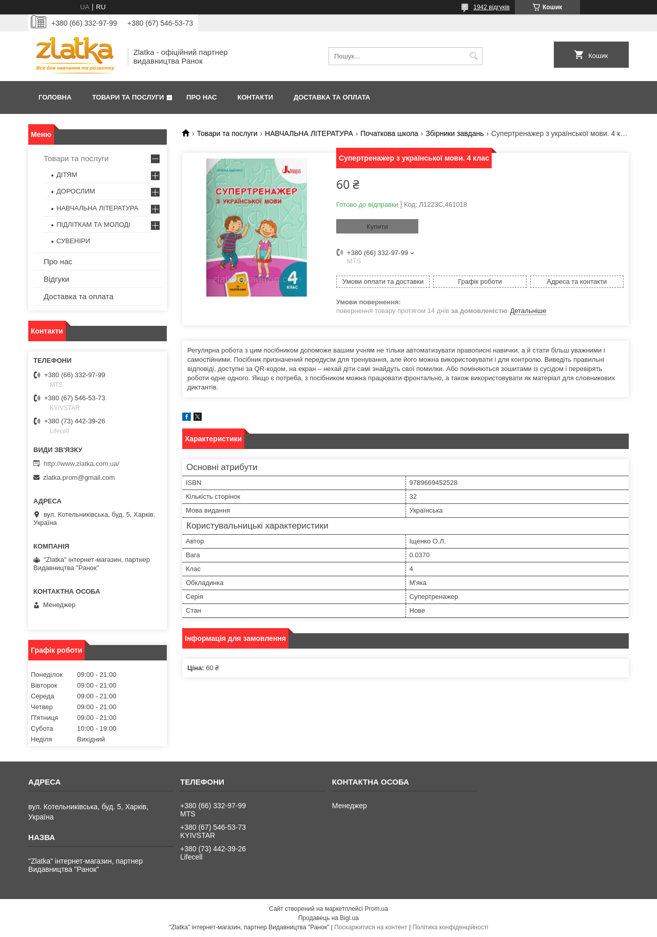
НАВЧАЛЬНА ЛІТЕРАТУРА (309, 133)
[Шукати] (473, 56)
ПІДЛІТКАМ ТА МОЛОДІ (93, 224)
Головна (54, 97)
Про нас (201, 97)
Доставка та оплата (332, 97)
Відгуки (56, 279)
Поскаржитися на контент (370, 927)
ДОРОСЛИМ (75, 191)
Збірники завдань (455, 133)
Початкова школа (389, 133)
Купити (377, 226)
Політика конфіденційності (450, 927)
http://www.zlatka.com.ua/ (81, 463)
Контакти (256, 97)
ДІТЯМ (66, 175)
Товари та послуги (128, 97)
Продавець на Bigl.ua (328, 918)
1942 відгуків (491, 7)
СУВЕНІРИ (73, 241)
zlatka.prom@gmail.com (79, 477)
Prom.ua (376, 908)
